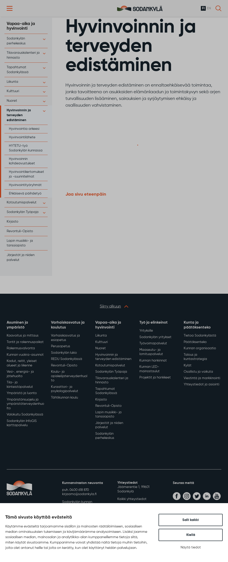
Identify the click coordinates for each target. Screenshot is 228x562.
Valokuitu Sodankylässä (25, 414)
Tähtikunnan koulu (64, 397)
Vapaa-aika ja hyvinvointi (21, 26)
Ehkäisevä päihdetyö (25, 193)
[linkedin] (207, 496)
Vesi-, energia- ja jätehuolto (20, 374)
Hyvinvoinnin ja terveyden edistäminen (19, 115)
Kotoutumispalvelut (22, 202)
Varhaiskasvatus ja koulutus (68, 325)
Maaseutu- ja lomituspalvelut (151, 352)
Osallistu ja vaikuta (198, 371)
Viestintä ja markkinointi (202, 378)
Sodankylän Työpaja (23, 212)
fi (203, 8)
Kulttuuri (13, 91)
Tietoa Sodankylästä (200, 335)
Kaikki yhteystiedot (132, 499)
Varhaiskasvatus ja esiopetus (65, 338)
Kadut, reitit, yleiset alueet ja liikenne (22, 363)
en (209, 8)
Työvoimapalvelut (153, 343)
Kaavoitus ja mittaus (23, 335)
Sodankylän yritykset (155, 337)
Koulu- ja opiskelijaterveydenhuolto (69, 376)
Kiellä (190, 535)
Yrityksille (146, 330)
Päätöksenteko (195, 342)
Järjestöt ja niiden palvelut (109, 425)
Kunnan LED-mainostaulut (149, 369)
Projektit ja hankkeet (155, 377)
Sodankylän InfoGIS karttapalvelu (22, 423)
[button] (9, 8)
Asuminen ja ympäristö (17, 325)
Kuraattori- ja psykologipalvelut (64, 389)
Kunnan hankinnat (153, 360)
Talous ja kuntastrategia (195, 357)
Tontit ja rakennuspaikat (25, 342)
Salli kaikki (190, 520)
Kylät (187, 365)
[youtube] (217, 496)
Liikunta (12, 81)
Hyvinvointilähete (22, 137)
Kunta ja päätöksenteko (197, 325)
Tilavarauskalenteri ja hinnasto (111, 380)
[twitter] (197, 496)
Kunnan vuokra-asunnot (25, 354)
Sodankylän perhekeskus (104, 436)
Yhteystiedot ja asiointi (201, 384)
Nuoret (12, 100)
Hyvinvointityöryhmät (25, 185)
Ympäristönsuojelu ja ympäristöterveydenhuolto (25, 404)
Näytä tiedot (191, 547)
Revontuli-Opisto (20, 231)
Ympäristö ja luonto (22, 393)
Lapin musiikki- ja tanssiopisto (108, 414)
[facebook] (177, 496)
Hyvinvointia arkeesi (24, 128)
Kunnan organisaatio (200, 348)
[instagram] (187, 496)
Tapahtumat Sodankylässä (106, 391)
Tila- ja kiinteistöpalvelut (20, 384)
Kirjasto (12, 221)
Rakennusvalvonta (21, 348)
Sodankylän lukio (64, 352)
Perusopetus (60, 346)
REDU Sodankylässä (66, 359)
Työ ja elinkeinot (153, 322)
